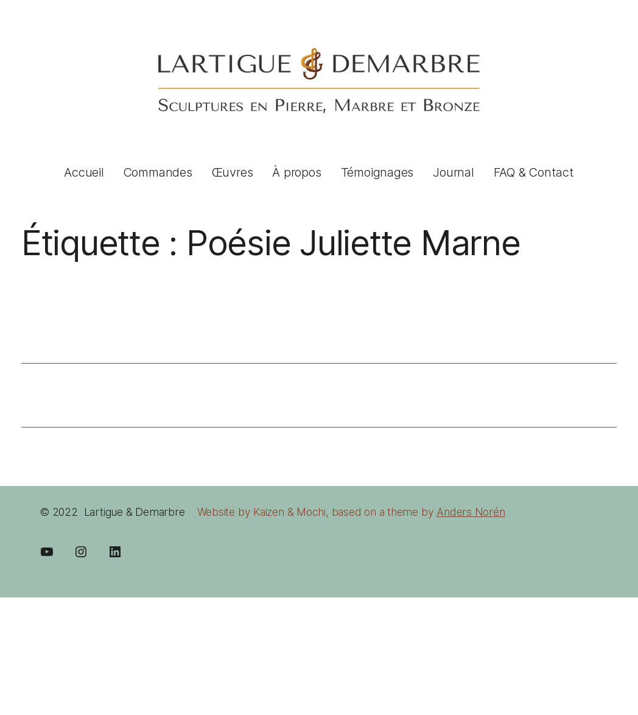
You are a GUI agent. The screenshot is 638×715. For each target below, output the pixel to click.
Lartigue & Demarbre (134, 511)
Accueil (83, 172)
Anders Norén (470, 511)
